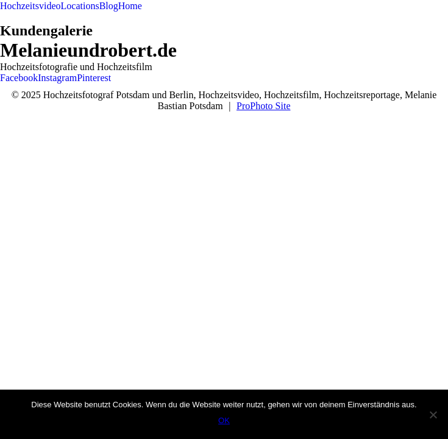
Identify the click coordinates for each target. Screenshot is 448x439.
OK (224, 420)
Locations (80, 6)
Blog (108, 6)
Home (130, 6)
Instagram (57, 78)
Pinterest (94, 78)
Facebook (19, 78)
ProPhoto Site (263, 106)
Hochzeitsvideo (30, 6)
